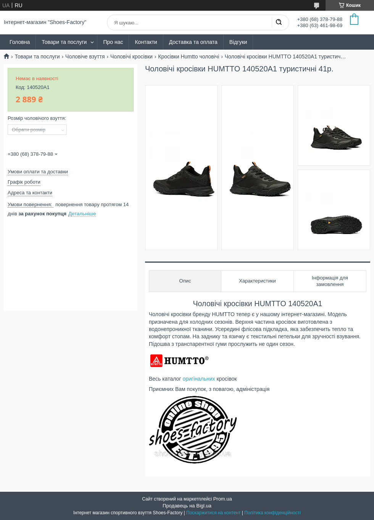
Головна (20, 42)
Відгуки (238, 42)
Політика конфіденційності (272, 512)
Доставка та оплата (193, 42)
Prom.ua (222, 499)
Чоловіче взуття (85, 56)
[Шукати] (278, 22)
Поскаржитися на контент (213, 512)
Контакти (146, 42)
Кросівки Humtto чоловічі (188, 56)
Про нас (113, 42)
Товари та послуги (64, 42)
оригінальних (198, 379)
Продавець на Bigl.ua (187, 506)
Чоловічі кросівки (131, 56)
